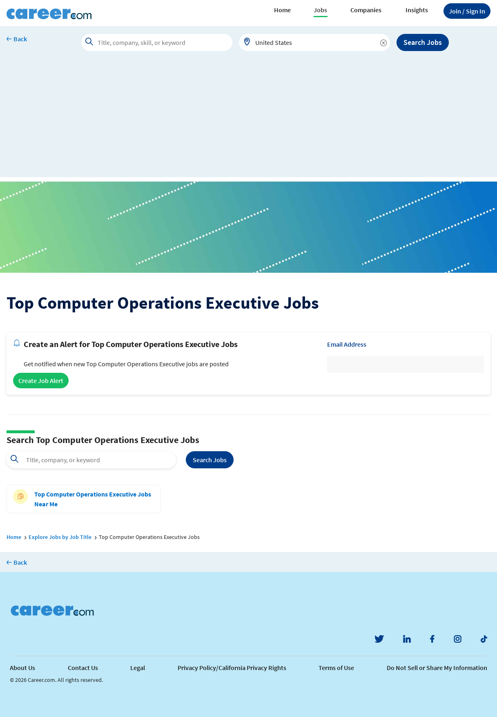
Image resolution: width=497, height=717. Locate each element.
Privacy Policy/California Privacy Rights (232, 668)
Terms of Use (336, 668)
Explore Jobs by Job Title (60, 537)
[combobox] (314, 42)
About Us (22, 668)
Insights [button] (417, 10)
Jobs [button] (320, 10)
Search (210, 460)
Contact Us (83, 668)
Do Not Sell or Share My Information (437, 668)
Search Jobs (422, 42)
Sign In (467, 11)
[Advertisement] (249, 120)
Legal (137, 668)
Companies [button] (365, 10)
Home (282, 10)
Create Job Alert (40, 380)
